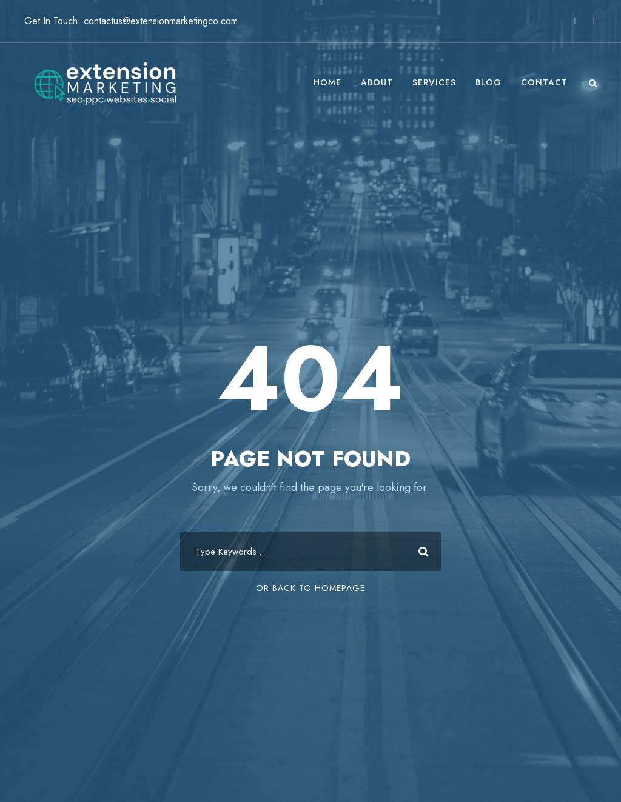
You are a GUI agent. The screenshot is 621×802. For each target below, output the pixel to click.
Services (434, 82)
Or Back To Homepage (310, 588)
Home (327, 82)
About (377, 82)
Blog (488, 82)
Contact (544, 82)
